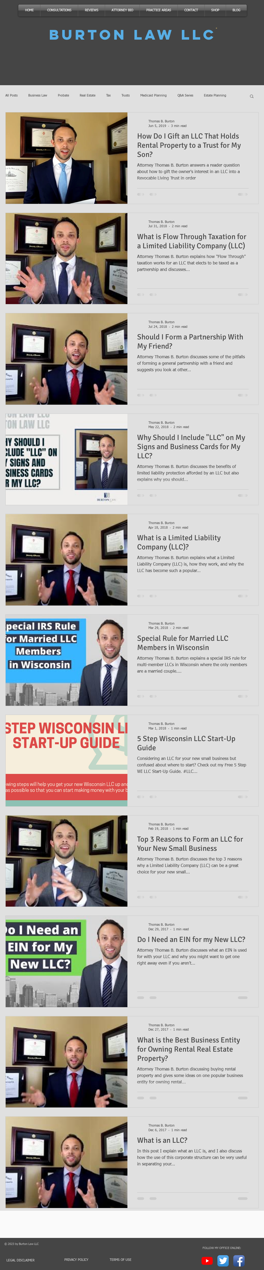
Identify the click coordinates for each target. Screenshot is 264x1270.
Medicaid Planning (153, 95)
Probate (63, 95)
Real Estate (87, 95)
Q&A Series (185, 95)
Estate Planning (215, 95)
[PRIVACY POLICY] (76, 1260)
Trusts (125, 95)
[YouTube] (207, 1260)
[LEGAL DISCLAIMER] (23, 1260)
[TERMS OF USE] (120, 1260)
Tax (108, 95)
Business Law (37, 95)
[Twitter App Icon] (223, 1260)
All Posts (11, 95)
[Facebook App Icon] (239, 1260)
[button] (251, 96)
